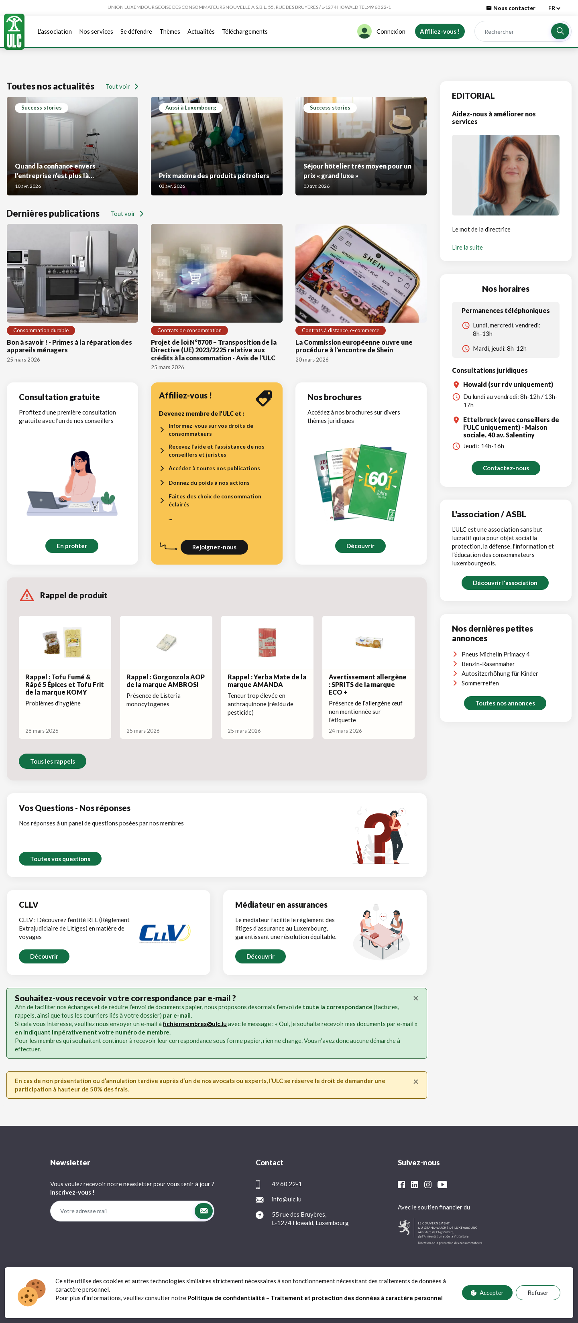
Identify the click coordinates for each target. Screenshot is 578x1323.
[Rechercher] (512, 31)
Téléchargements (245, 31)
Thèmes (169, 31)
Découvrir (360, 545)
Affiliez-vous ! (440, 31)
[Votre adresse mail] (122, 1211)
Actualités (201, 31)
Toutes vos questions (60, 858)
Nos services (96, 31)
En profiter (72, 545)
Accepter (487, 1293)
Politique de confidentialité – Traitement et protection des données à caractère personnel (315, 1297)
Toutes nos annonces (505, 703)
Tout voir (122, 86)
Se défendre (136, 31)
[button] (560, 31)
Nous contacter (510, 7)
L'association (54, 31)
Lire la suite (467, 247)
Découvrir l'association (505, 582)
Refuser (538, 1293)
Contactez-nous (506, 467)
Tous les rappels (52, 761)
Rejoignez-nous (214, 547)
